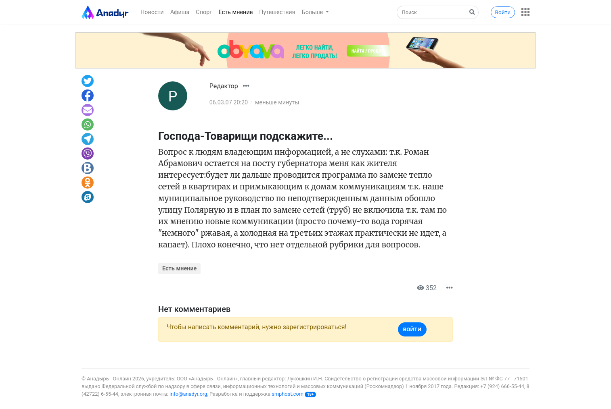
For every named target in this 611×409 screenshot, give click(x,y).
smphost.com (287, 394)
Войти (503, 12)
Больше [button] (313, 12)
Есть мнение (236, 12)
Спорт (204, 12)
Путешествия (277, 12)
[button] (525, 12)
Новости (152, 12)
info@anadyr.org (188, 394)
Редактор (223, 86)
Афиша (180, 12)
